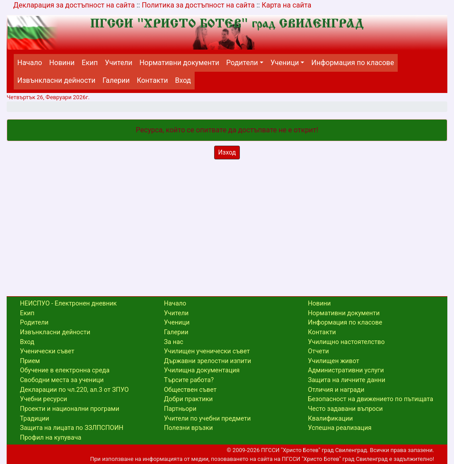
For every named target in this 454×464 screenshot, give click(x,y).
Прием (30, 361)
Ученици (284, 62)
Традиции (34, 418)
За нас (174, 342)
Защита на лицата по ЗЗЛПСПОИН (71, 428)
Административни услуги (346, 370)
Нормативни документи (179, 62)
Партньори (180, 409)
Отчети (318, 351)
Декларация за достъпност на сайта (74, 5)
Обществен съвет (190, 390)
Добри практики (188, 399)
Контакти (152, 80)
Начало (29, 62)
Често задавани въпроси (345, 409)
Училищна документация (202, 370)
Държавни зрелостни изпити (207, 361)
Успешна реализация (339, 428)
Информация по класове (352, 62)
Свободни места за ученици (62, 380)
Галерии (115, 80)
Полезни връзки (188, 428)
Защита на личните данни (346, 380)
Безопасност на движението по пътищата (370, 399)
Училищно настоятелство (346, 342)
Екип (90, 62)
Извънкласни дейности (56, 80)
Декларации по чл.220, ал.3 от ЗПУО (74, 390)
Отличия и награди (336, 390)
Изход (227, 152)
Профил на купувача (50, 437)
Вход (183, 80)
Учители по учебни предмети (207, 418)
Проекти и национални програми (69, 409)
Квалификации (330, 418)
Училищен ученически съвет (207, 351)
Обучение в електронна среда (65, 370)
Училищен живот (333, 361)
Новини (61, 62)
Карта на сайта (286, 5)
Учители (119, 62)
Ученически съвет (47, 351)
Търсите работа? (189, 380)
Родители (242, 62)
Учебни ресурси (43, 399)
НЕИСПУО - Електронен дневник (68, 303)
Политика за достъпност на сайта (198, 5)
